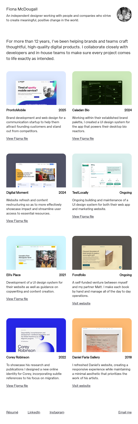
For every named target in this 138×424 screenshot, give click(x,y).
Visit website (81, 303)
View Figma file (17, 138)
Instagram (57, 412)
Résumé (12, 412)
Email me (125, 412)
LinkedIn (34, 412)
